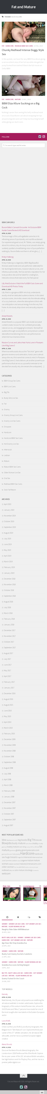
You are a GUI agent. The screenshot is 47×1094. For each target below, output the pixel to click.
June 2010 (8, 710)
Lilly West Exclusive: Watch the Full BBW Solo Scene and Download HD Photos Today (22, 285)
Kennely (5, 994)
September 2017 (10, 647)
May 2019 (7, 550)
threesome (36, 870)
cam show (29, 843)
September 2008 (10, 762)
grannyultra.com (7, 854)
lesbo (18, 861)
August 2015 (8, 705)
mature (30, 860)
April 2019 (7, 556)
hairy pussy (16, 854)
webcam (6, 873)
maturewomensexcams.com (30, 864)
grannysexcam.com (30, 850)
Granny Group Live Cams (13, 415)
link (44, 1055)
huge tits (20, 857)
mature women (13, 864)
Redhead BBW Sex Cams (24, 46)
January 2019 (9, 573)
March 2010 (8, 728)
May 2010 (7, 716)
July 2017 (7, 659)
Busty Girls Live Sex (11, 398)
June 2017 (8, 665)
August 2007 (8, 825)
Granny (7, 409)
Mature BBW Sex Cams (12, 467)
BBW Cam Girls (8, 222)
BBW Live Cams (10, 386)
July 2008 (7, 774)
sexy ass (11, 870)
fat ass (37, 847)
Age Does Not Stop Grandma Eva (14, 943)
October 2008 (9, 756)
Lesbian (7, 455)
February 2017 (9, 682)
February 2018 (9, 619)
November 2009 (10, 745)
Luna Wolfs (6, 1021)
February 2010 (9, 733)
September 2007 (10, 819)
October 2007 (9, 814)
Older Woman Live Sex (12, 472)
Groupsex (7, 426)
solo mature (20, 870)
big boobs (22, 839)
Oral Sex (7, 478)
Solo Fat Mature (10, 490)
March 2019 (8, 561)
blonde (39, 840)
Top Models (7, 989)
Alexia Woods (7, 1044)
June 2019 (8, 544)
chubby (35, 843)
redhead (5, 870)
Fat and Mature (23, 6)
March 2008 (8, 785)
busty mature (18, 843)
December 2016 (9, 693)
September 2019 (10, 527)
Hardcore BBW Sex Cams (13, 438)
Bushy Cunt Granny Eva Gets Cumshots (17, 954)
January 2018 (9, 624)
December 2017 (9, 630)
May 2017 (7, 670)
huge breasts (11, 857)
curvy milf (29, 847)
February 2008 (9, 791)
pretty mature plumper (31, 867)
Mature (18, 99)
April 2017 (7, 676)
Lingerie (24, 860)
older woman (8, 866)
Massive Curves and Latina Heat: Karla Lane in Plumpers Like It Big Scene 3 (22, 344)
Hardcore (10, 46)
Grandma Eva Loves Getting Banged (15, 965)
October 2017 (9, 642)
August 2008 (8, 768)
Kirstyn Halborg (7, 257)
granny (18, 850)
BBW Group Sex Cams (12, 381)
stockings (28, 870)
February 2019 (9, 567)
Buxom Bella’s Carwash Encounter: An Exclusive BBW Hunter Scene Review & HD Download (21, 228)
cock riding (22, 847)
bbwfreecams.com (12, 840)
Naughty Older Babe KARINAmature (15, 929)
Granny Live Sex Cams (12, 421)
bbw (4, 839)
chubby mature (13, 846)
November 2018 (10, 584)
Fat (3, 46)
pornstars (22, 867)
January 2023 (9, 510)
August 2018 (8, 601)
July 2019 (7, 538)
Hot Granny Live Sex (11, 444)
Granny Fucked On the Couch (13, 978)
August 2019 (8, 533)
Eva (34, 847)
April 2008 (7, 779)
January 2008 (9, 796)
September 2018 (10, 596)
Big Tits (6, 392)
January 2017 (9, 687)
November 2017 (10, 636)
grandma (12, 850)
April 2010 (7, 722)
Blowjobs (7, 843)
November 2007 (10, 808)
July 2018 (7, 607)
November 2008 (10, 751)
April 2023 (7, 504)
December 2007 (9, 802)
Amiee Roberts (7, 316)
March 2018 (8, 613)
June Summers (7, 861)
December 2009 (9, 739)
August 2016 (8, 699)
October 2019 (9, 521)
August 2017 (8, 653)
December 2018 (9, 579)
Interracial (8, 449)
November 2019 (10, 515)
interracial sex (37, 857)
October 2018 (9, 590)
